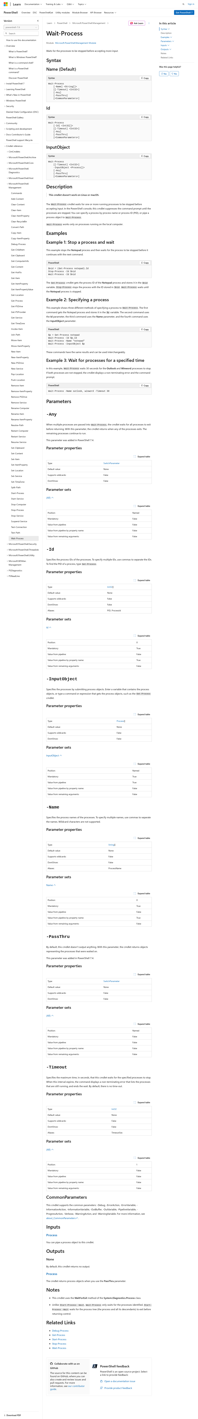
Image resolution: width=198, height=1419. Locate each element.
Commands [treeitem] (16, 193)
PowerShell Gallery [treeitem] (15, 117)
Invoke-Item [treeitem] (17, 328)
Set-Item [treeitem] (15, 459)
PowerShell (62, 23)
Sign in (191, 3)
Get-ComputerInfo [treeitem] (20, 261)
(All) (50, 497)
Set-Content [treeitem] (17, 453)
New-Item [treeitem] (16, 351)
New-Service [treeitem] (17, 368)
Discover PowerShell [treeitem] (18, 77)
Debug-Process (60, 1330)
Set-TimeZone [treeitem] (17, 481)
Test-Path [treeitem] (15, 532)
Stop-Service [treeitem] (17, 515)
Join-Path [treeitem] (15, 334)
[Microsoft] (6, 4)
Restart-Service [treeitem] (18, 436)
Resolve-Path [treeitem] (17, 425)
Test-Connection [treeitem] (19, 527)
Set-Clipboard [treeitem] (17, 447)
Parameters (167, 41)
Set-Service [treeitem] (16, 476)
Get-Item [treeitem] (15, 278)
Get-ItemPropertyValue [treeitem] (22, 289)
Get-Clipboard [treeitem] (18, 255)
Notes (163, 53)
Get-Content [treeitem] (17, 266)
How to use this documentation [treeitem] (21, 40)
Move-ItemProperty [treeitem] (20, 345)
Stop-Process (59, 1343)
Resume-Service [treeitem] (18, 442)
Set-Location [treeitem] (17, 470)
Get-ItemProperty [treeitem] (19, 283)
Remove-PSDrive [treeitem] (19, 396)
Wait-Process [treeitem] (17, 538)
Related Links (167, 57)
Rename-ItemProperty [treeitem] (21, 419)
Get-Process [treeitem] (17, 300)
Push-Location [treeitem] (18, 379)
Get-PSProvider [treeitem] (18, 312)
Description (166, 32)
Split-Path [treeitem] (16, 487)
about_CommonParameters (61, 1218)
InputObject (54, 755)
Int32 (109, 586)
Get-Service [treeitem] (16, 317)
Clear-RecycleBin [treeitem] (19, 221)
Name (51, 885)
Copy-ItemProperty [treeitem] (20, 238)
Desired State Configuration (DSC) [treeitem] (22, 111)
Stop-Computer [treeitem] (18, 504)
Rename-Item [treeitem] (17, 413)
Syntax (165, 29)
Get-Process (58, 1335)
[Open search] (183, 4)
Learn (49, 23)
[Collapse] (38, 21)
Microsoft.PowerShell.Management (88, 23)
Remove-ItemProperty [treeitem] (21, 391)
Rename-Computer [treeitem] (20, 408)
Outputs (166, 49)
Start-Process (59, 1339)
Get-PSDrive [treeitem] (17, 306)
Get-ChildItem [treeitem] (18, 249)
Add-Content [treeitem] (17, 198)
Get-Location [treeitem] (17, 294)
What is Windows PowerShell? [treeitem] (23, 57)
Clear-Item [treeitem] (16, 210)
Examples (166, 37)
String (111, 844)
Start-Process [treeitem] (17, 493)
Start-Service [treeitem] (17, 498)
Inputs (165, 45)
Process (120, 720)
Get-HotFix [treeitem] (16, 272)
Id (48, 627)
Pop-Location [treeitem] (17, 374)
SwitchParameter (111, 463)
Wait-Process (59, 1348)
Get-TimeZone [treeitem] (18, 323)
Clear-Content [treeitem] (18, 204)
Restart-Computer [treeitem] (19, 430)
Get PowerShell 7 (184, 12)
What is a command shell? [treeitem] (21, 62)
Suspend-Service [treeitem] (19, 521)
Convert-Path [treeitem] (17, 227)
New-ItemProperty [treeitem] (20, 357)
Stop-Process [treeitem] (17, 510)
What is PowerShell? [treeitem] (18, 51)
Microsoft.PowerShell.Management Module (75, 42)
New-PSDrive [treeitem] (17, 362)
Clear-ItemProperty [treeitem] (20, 215)
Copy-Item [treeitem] (16, 232)
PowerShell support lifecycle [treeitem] (19, 140)
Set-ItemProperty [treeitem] (19, 464)
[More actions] (149, 23)
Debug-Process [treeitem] (18, 244)
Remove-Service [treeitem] (18, 402)
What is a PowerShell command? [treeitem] (18, 70)
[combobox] (21, 27)
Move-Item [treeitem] (16, 340)
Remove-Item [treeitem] (17, 385)
